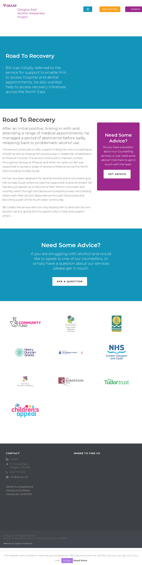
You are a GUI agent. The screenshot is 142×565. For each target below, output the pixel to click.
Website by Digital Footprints (17, 543)
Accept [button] (67, 560)
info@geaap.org (19, 477)
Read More (80, 560)
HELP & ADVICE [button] (110, 9)
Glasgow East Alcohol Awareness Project (31, 13)
